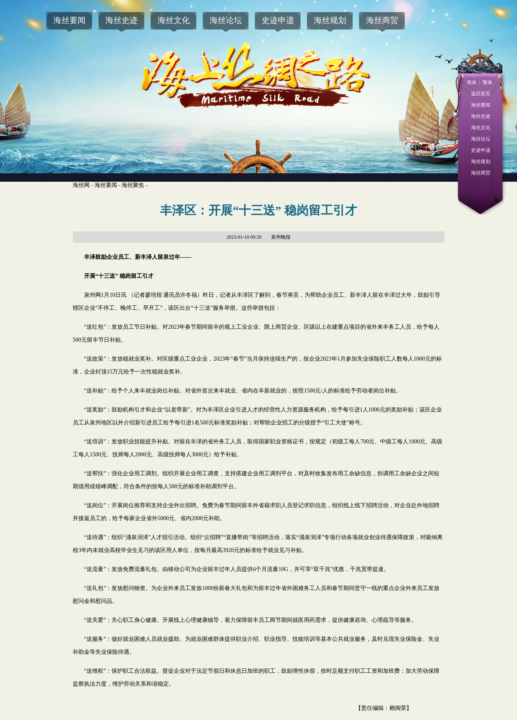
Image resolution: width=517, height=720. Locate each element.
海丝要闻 (480, 105)
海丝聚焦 (133, 185)
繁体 (486, 82)
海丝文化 (480, 127)
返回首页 (480, 94)
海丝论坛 (480, 139)
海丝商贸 (480, 173)
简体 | (473, 82)
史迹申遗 (480, 150)
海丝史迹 (480, 116)
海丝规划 (480, 161)
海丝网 (81, 185)
